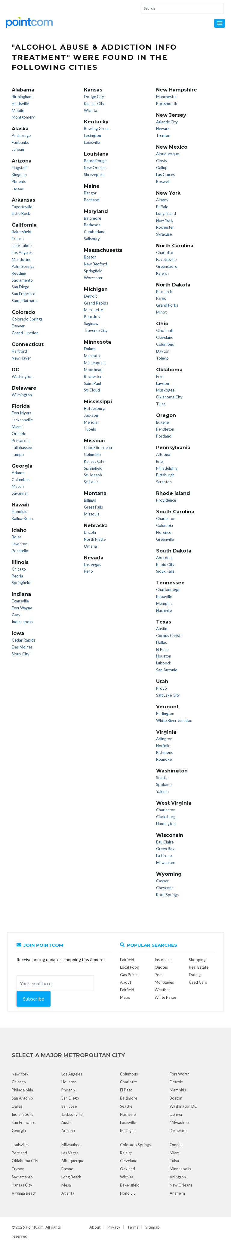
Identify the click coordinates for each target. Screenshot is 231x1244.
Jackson (91, 415)
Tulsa (160, 403)
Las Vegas (92, 564)
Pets (158, 974)
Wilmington (22, 394)
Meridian (92, 422)
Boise (16, 536)
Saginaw (91, 323)
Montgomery (23, 117)
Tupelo (90, 429)
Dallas (161, 642)
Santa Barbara (24, 300)
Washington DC (183, 1106)
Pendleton (165, 429)
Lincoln (90, 532)
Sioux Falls (165, 571)
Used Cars (198, 982)
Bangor (90, 192)
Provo (161, 688)
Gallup (162, 167)
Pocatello (20, 550)
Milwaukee (165, 862)
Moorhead (93, 369)
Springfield (21, 582)
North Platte (95, 539)
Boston (90, 257)
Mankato (92, 355)
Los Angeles (22, 252)
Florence (163, 532)
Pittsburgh (165, 474)
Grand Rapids (96, 303)
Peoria (17, 576)
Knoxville (164, 596)
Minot (161, 312)
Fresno (18, 238)
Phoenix (19, 181)
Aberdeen (165, 557)
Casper (162, 880)
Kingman (19, 174)
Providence (166, 500)
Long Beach (71, 1176)
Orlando (19, 433)
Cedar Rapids (23, 640)
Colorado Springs (27, 319)
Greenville (165, 539)
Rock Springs (167, 894)
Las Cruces (165, 174)
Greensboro (166, 266)
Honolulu (19, 511)
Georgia (19, 1130)
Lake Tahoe (22, 245)
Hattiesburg (94, 408)
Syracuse (164, 234)
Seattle (162, 777)
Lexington (92, 135)
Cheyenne (165, 887)
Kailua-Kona (22, 518)
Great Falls (93, 507)
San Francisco (23, 293)
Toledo (162, 358)
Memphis (164, 603)
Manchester (166, 96)
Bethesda (92, 224)
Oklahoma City (169, 397)
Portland (91, 199)
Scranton (164, 481)
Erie (159, 461)
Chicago (19, 569)
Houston (163, 656)
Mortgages (164, 982)
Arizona (68, 1130)
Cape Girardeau (98, 447)
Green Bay (165, 848)
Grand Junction (25, 332)
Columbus (20, 479)
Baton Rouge (95, 160)
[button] (219, 23)
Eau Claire (165, 842)
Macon (18, 486)
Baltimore (92, 218)
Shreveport (94, 174)
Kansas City (94, 103)
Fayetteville (22, 206)
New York (164, 220)
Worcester (93, 277)
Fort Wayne (22, 607)
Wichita (90, 110)
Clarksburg (165, 816)
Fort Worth (179, 1074)
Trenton (163, 135)
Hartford (19, 351)
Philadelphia (166, 468)
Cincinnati (164, 330)
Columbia (92, 454)
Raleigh (162, 273)
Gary (16, 614)
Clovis (161, 160)
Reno (88, 571)
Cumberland (95, 231)
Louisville (92, 142)
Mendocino (22, 259)
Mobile (18, 110)
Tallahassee (22, 447)
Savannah (20, 493)
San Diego (20, 286)
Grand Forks (167, 305)
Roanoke (164, 759)
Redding (19, 273)
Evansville (20, 601)
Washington (22, 376)
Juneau (18, 149)
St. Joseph (93, 474)
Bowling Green (96, 128)
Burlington (165, 713)
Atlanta (18, 472)
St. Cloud (92, 390)
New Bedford (95, 263)
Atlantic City (167, 121)
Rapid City (165, 564)
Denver (18, 325)
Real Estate (198, 967)
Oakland (127, 1168)
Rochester (93, 376)
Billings (90, 500)
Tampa (18, 454)
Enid (160, 376)
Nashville (164, 610)
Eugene (162, 422)
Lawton (162, 383)
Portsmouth (166, 103)
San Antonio (166, 669)
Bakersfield (21, 231)
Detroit (90, 296)
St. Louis (91, 481)
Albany (162, 199)
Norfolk (162, 745)
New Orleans (95, 167)
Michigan (128, 1130)
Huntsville (20, 103)
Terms (132, 1227)
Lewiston (19, 543)
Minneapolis (94, 362)
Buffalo (162, 206)
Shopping (197, 959)
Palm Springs (23, 266)
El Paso (162, 649)
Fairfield (127, 959)
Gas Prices (129, 974)
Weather (162, 989)
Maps (125, 997)
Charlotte (164, 252)
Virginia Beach (24, 1193)
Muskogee (165, 390)
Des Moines (22, 647)
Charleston (165, 518)
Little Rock (21, 213)
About (94, 1227)
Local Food (129, 967)
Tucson (18, 188)
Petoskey (92, 316)
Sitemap (152, 1227)
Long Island (166, 213)
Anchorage (21, 135)
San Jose (69, 1106)
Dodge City (94, 96)
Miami (17, 426)
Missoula (92, 514)
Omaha (90, 546)
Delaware (178, 1130)
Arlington (164, 738)
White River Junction (174, 720)
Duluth (90, 348)
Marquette (93, 309)
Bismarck (164, 291)
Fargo (161, 298)
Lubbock (163, 663)
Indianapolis (22, 621)
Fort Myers (21, 412)
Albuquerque (167, 153)
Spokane (163, 784)
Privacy (113, 1227)
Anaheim (177, 1193)
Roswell (163, 181)
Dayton (162, 351)
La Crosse (164, 855)
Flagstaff (19, 167)
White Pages (166, 997)
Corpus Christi (168, 635)
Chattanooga (167, 589)
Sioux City (20, 653)
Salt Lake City (168, 695)
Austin (161, 628)
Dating (195, 974)
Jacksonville (22, 419)
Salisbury (92, 238)
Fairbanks (20, 142)
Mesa (66, 1185)
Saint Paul (92, 383)
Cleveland (165, 337)
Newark (163, 128)
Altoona (163, 454)
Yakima (162, 791)
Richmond (165, 752)
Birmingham (22, 96)
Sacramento (22, 280)
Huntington (166, 823)
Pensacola (20, 440)
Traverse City (96, 330)
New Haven (22, 358)
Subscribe (33, 998)
